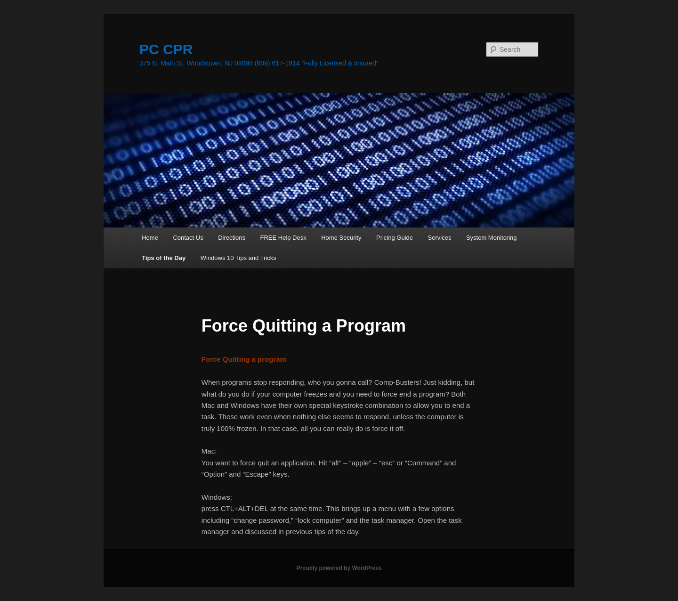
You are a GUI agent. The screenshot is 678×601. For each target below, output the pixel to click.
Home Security (341, 237)
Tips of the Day (164, 257)
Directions (231, 237)
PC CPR (166, 49)
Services (440, 237)
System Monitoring (491, 237)
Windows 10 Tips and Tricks (238, 257)
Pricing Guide (394, 237)
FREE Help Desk (283, 237)
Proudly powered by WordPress (338, 568)
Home (150, 237)
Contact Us (188, 237)
